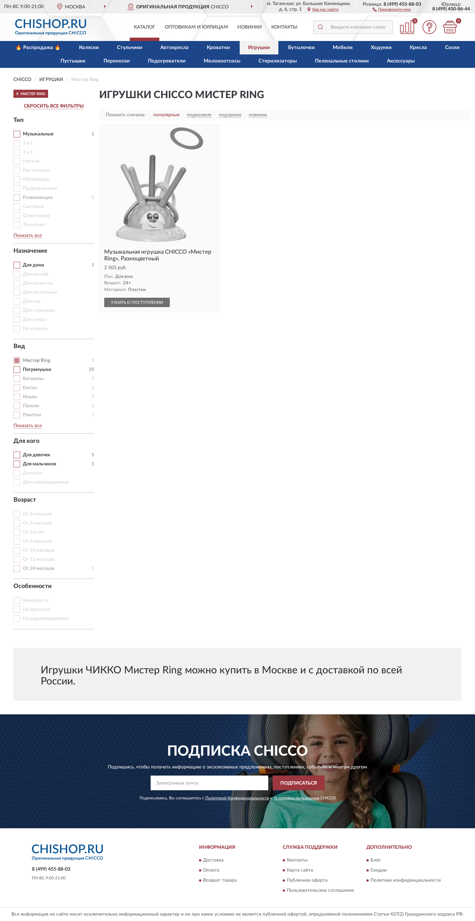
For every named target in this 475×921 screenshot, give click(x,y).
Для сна (31, 301)
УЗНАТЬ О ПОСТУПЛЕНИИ (137, 302)
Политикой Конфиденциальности (237, 798)
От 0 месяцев (37, 514)
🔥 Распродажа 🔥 (38, 47)
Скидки (378, 870)
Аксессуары (401, 61)
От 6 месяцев (37, 541)
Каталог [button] (144, 27)
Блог (375, 860)
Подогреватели (167, 61)
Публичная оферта (307, 880)
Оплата (211, 870)
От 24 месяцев (38, 568)
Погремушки (37, 369)
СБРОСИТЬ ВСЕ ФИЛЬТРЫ (54, 106)
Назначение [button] (30, 251)
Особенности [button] (32, 586)
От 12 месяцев (38, 559)
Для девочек (36, 455)
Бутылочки (301, 47)
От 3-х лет (34, 532)
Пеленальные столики (342, 61)
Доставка (213, 860)
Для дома (33, 265)
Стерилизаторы (278, 61)
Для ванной (35, 274)
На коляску (35, 328)
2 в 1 (28, 143)
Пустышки (73, 61)
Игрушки (259, 47)
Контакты (284, 27)
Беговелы (33, 378)
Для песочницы (40, 292)
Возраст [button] (24, 500)
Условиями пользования (296, 798)
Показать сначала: (126, 115)
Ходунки (381, 47)
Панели (31, 406)
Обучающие (36, 179)
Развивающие (38, 197)
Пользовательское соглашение (320, 890)
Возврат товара (220, 880)
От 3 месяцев (37, 523)
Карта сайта (300, 870)
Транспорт (34, 224)
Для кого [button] (26, 441)
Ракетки (32, 415)
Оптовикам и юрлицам (196, 27)
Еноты (30, 387)
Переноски (117, 61)
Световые (33, 206)
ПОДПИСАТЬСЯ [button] (298, 783)
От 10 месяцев (38, 550)
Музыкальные (38, 134)
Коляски (89, 47)
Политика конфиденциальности (405, 880)
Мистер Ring (36, 360)
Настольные (36, 170)
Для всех (32, 473)
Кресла (418, 47)
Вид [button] (19, 346)
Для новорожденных (46, 482)
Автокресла (174, 47)
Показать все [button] (27, 235)
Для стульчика (38, 310)
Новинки (249, 27)
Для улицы (34, 319)
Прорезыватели (40, 188)
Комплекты (35, 600)
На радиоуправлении (46, 618)
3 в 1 (28, 152)
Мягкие (31, 161)
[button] (392, 9)
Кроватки (218, 47)
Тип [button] (18, 120)
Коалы (30, 396)
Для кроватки (38, 283)
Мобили (343, 47)
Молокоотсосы (222, 61)
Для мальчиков (39, 464)
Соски (452, 47)
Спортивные (36, 215)
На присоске (36, 609)
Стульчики (129, 47)
